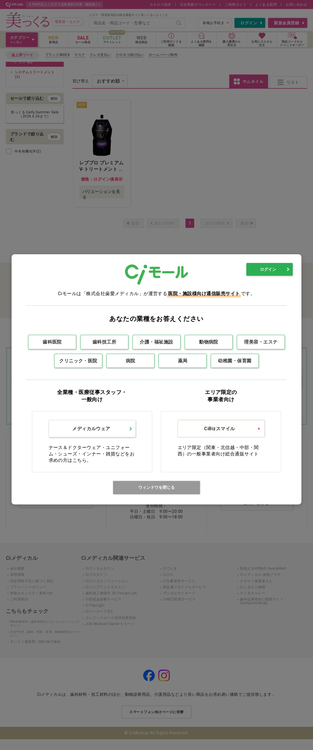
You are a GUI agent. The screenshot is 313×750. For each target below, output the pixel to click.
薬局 (183, 361)
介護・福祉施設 (156, 342)
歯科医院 (52, 342)
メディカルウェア (91, 428)
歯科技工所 (104, 342)
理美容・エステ (260, 342)
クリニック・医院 (78, 361)
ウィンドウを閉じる (156, 487)
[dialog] (156, 379)
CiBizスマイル (219, 428)
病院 (130, 361)
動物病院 (208, 342)
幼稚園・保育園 (234, 361)
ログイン (268, 269)
